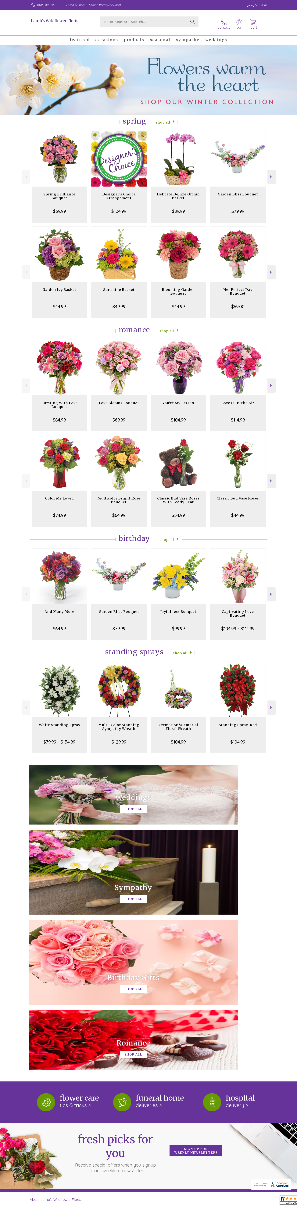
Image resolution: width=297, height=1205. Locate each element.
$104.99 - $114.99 (238, 624)
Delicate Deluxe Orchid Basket (178, 192)
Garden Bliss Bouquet (238, 190)
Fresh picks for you (115, 993)
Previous (26, 173)
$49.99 (119, 302)
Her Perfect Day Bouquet (237, 287)
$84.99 (59, 416)
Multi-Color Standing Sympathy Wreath (118, 723)
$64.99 (118, 511)
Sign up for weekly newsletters (196, 991)
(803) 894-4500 (47, 5)
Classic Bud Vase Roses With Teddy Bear (178, 496)
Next (271, 173)
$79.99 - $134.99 (59, 738)
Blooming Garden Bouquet (178, 287)
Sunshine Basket (119, 285)
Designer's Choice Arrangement (119, 192)
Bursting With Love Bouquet (59, 401)
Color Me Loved (59, 494)
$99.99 (178, 624)
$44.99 (59, 302)
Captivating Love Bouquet (238, 609)
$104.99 (118, 207)
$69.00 (238, 302)
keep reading (169, 1048)
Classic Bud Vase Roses (238, 494)
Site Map (257, 1201)
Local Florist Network (234, 1201)
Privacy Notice (207, 1201)
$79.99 (237, 207)
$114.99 (238, 416)
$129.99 (119, 738)
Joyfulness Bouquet (178, 607)
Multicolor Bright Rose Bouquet (119, 496)
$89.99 (178, 207)
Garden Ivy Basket (59, 285)
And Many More (59, 607)
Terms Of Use (184, 1201)
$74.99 (59, 511)
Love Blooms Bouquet (119, 399)
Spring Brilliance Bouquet (59, 192)
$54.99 (178, 511)
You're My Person (178, 399)
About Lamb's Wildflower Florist (56, 1040)
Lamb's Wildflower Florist (55, 20)
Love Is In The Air (237, 399)
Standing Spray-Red (238, 721)
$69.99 (59, 207)
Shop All (163, 118)
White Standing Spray (59, 721)
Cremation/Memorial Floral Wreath (178, 723)
